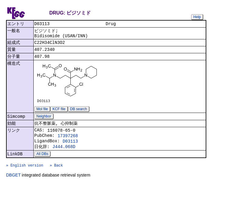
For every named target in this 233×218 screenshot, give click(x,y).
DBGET (13, 187)
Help (197, 17)
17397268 (68, 143)
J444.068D (64, 156)
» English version (24, 177)
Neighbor (43, 121)
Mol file (42, 113)
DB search (78, 113)
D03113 (70, 149)
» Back (56, 177)
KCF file (59, 113)
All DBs (42, 164)
